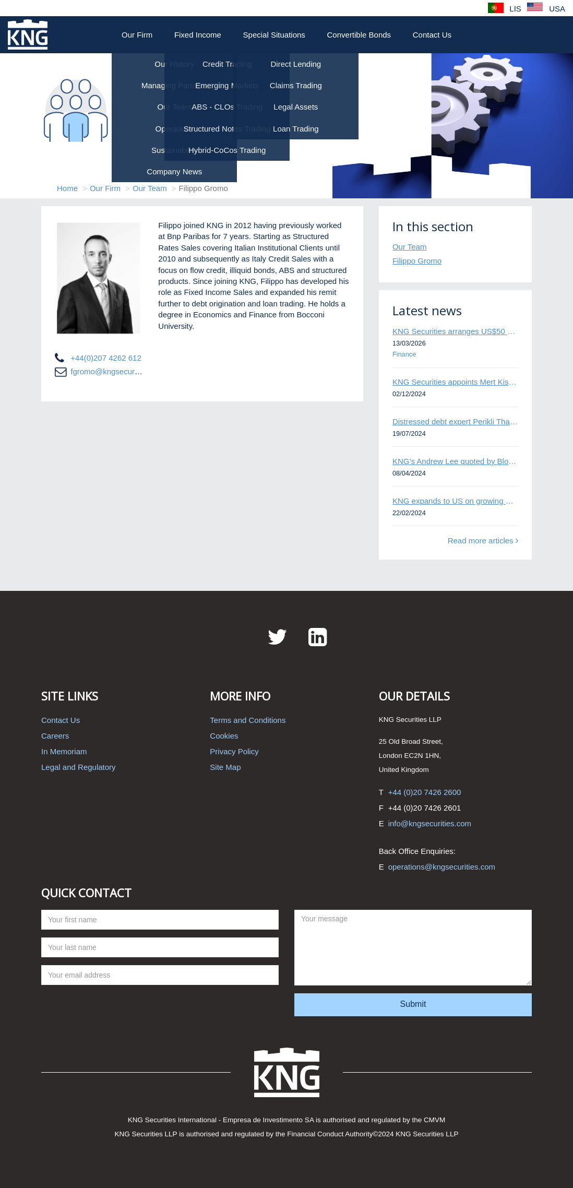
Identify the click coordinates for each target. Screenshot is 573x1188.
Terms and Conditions (247, 720)
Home (67, 188)
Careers (55, 735)
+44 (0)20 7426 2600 (424, 792)
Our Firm (137, 34)
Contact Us (432, 34)
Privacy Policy (234, 751)
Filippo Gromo (416, 260)
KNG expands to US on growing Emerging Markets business (455, 500)
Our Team (150, 188)
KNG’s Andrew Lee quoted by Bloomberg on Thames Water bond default (455, 461)
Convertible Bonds (359, 34)
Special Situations (274, 34)
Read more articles (483, 540)
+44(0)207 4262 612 (105, 357)
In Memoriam (64, 751)
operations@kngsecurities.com (441, 866)
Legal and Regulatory (78, 767)
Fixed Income (197, 34)
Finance (404, 354)
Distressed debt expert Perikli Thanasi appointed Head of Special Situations (455, 421)
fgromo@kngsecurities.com (117, 371)
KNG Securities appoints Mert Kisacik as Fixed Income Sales (455, 381)
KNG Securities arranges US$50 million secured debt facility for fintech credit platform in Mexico (455, 331)
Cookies (224, 735)
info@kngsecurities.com (429, 823)
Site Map (225, 767)
